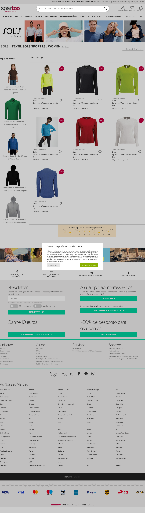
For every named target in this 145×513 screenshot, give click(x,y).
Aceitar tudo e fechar (89, 265)
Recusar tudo (53, 265)
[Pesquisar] (105, 9)
